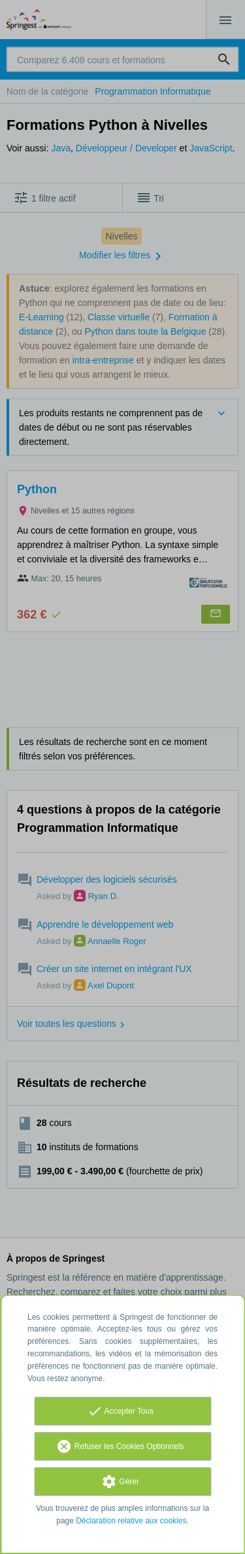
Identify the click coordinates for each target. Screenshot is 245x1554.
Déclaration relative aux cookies (131, 1520)
